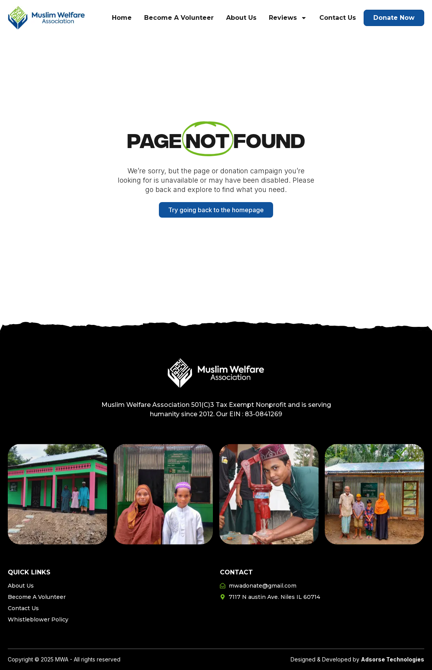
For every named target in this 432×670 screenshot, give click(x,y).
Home (122, 17)
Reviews (288, 18)
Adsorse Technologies (392, 659)
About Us (241, 17)
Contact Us (337, 17)
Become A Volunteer (179, 17)
